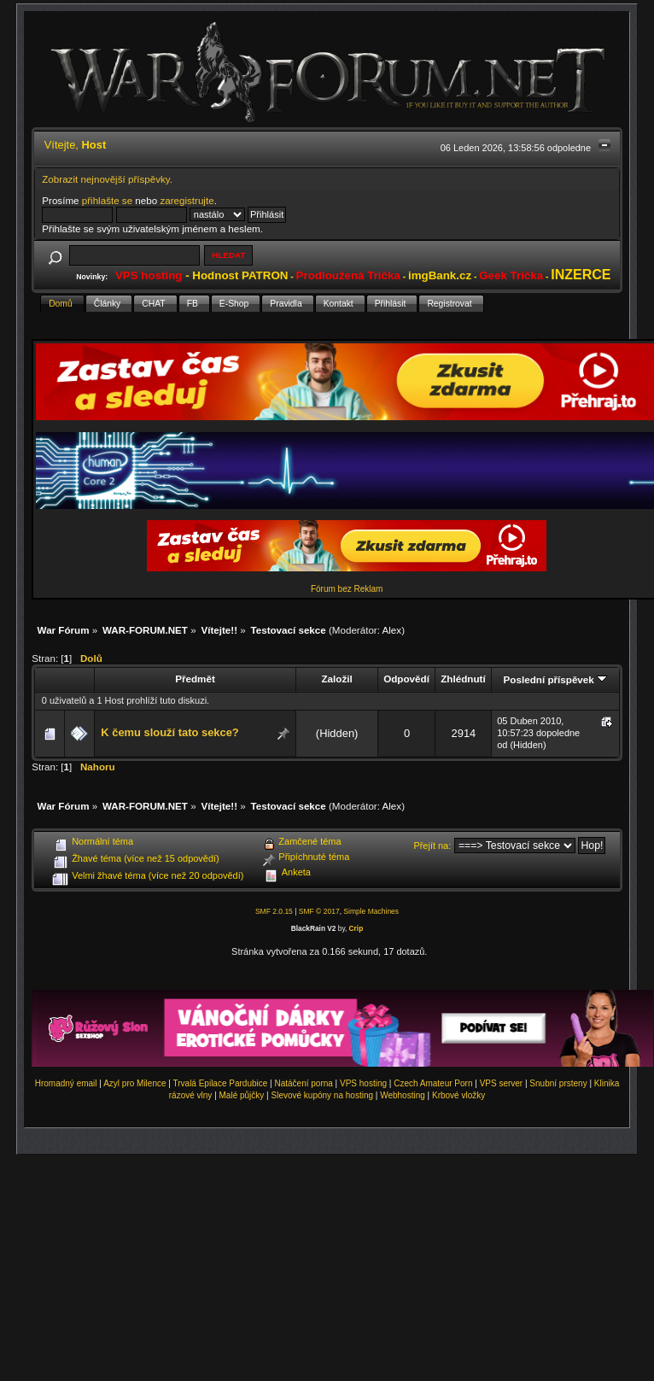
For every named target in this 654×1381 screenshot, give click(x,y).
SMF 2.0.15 (274, 911)
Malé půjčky (242, 1095)
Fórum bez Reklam (346, 589)
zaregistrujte (186, 200)
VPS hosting (363, 1083)
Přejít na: (432, 845)
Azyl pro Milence (134, 1083)
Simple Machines (371, 911)
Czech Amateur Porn (433, 1083)
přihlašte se (107, 200)
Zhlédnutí (463, 678)
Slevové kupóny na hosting (322, 1095)
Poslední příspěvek (555, 679)
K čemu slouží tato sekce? (169, 732)
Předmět (195, 678)
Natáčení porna (303, 1083)
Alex (392, 629)
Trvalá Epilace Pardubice (220, 1083)
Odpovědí (406, 678)
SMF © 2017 (319, 911)
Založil (336, 678)
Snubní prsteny (558, 1083)
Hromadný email (66, 1083)
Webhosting (402, 1095)
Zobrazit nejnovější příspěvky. (107, 178)
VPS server (501, 1083)
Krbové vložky (458, 1095)
